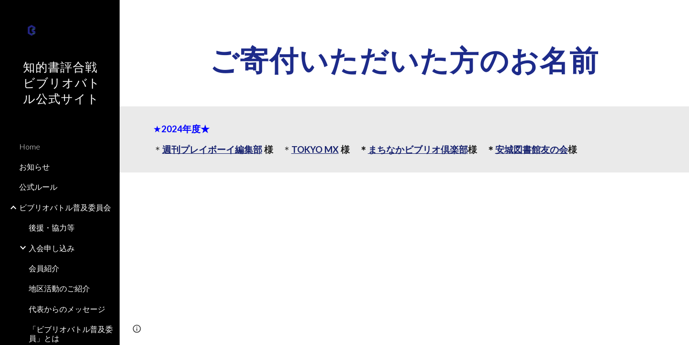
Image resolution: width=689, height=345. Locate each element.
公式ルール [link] (38, 186)
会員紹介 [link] (44, 268)
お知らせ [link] (34, 166)
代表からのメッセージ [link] (67, 308)
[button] (677, 13)
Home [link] (29, 146)
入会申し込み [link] (52, 248)
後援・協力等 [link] (52, 227)
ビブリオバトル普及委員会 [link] (65, 207)
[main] (404, 60)
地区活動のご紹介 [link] (59, 288)
